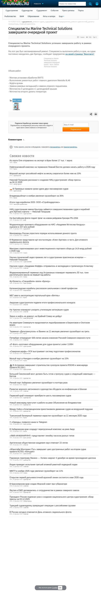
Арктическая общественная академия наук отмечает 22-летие (39, 443)
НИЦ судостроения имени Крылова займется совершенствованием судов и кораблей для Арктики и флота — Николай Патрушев (50, 210)
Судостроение (12, 11)
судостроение (17, 191)
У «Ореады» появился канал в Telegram (28, 422)
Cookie (54, 588)
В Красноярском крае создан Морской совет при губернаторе (38, 484)
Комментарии (15, 140)
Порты (81, 11)
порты (15, 162)
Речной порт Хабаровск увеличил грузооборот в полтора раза (38, 383)
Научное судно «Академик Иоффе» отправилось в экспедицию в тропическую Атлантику (51, 266)
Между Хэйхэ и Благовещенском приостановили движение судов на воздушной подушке (51, 409)
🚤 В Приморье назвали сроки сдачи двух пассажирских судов (39, 189)
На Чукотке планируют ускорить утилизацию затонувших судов (39, 310)
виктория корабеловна (20, 204)
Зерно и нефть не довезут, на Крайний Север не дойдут (36, 316)
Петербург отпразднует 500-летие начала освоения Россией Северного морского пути (50, 338)
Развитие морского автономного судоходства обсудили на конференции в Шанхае (48, 389)
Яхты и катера (49, 16)
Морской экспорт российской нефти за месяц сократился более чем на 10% (45, 173)
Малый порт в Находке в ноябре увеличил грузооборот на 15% (39, 358)
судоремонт (27, 22)
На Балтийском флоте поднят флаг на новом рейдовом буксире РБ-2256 (44, 218)
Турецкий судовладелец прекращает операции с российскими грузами (43, 506)
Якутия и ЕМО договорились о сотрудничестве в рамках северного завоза (44, 490)
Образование (33, 16)
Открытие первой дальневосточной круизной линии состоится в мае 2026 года (46, 477)
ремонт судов (38, 22)
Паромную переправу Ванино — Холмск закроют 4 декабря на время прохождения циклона (53, 458)
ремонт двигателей (79, 22)
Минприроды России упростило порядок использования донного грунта (43, 233)
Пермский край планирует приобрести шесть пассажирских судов (40, 396)
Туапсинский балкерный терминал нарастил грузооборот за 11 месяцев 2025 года (48, 416)
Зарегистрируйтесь (70, 147)
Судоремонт (41, 11)
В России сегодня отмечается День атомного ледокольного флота (40, 512)
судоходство (17, 175)
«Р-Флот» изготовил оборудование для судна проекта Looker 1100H (41, 344)
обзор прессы (17, 184)
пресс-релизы (27, 283)
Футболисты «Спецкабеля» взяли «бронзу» (30, 281)
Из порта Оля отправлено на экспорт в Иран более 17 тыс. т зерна (41, 160)
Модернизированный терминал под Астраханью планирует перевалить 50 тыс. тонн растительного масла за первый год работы (49, 273)
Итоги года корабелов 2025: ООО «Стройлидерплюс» (35, 202)
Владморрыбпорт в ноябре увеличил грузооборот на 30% (37, 196)
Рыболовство (10, 16)
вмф (24, 220)
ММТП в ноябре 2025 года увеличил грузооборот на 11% (36, 471)
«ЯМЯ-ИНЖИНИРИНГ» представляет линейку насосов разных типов (42, 436)
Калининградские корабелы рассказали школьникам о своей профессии (43, 288)
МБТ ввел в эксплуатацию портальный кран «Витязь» (35, 295)
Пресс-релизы (68, 11)
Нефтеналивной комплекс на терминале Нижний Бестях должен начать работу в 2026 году (52, 167)
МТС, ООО (17, 100)
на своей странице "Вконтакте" (79, 54)
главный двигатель (27, 24)
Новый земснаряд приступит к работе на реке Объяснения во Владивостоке (45, 403)
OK (60, 588)
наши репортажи (28, 318)
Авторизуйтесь (55, 147)
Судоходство (27, 11)
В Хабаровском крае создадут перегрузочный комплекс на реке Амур (42, 429)
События (55, 11)
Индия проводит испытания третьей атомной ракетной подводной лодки (43, 464)
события (26, 235)
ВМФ (22, 16)
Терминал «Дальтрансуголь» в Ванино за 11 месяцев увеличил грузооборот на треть (49, 331)
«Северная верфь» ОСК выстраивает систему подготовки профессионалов (45, 351)
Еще (61, 16)
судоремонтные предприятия (57, 22)
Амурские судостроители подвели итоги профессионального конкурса (42, 303)
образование (27, 290)
